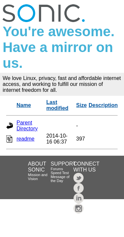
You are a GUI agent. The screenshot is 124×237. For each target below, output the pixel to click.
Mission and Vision (38, 177)
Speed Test (60, 173)
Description (103, 105)
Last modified (57, 105)
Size (81, 105)
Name (24, 105)
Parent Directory (27, 125)
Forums (57, 169)
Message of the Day (60, 179)
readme (25, 139)
